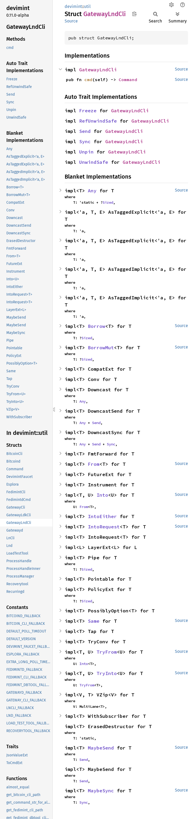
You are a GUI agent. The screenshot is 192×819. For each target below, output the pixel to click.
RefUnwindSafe (98, 121)
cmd (88, 79)
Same (93, 621)
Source (71, 21)
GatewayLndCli (98, 70)
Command (128, 79)
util (87, 6)
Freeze (88, 111)
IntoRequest (104, 527)
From (93, 464)
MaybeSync (101, 791)
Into (102, 495)
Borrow (96, 326)
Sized (108, 202)
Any (92, 191)
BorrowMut (101, 348)
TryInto (107, 673)
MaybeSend (101, 748)
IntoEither (102, 516)
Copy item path (134, 13)
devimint (73, 6)
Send (85, 131)
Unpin (86, 152)
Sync (85, 141)
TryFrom (107, 652)
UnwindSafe (93, 162)
